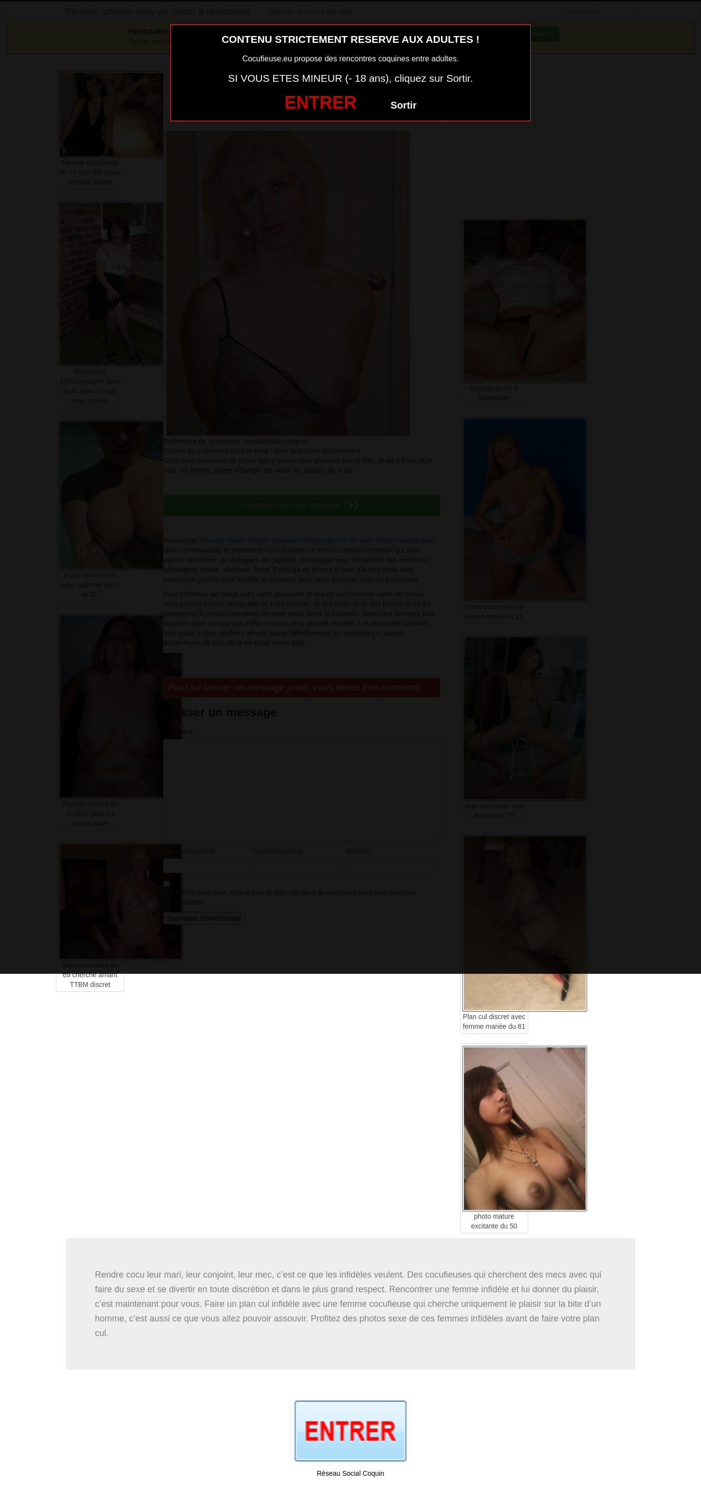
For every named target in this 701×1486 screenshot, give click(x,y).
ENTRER (320, 102)
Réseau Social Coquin (351, 1473)
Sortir (403, 105)
